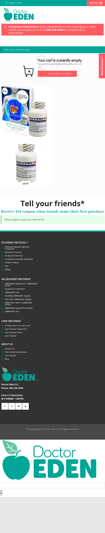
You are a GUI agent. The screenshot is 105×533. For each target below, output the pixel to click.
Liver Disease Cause (13, 332)
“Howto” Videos (12, 263)
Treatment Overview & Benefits (19, 259)
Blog (7, 359)
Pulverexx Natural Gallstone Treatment (17, 248)
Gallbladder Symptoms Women (19, 308)
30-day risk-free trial (13, 256)
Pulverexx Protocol (13, 252)
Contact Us (10, 349)
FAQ (7, 266)
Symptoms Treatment (15, 289)
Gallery (8, 269)
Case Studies (10, 356)
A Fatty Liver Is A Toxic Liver (17, 326)
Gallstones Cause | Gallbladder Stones (18, 304)
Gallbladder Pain (12, 292)
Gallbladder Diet (12, 311)
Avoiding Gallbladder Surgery (17, 296)
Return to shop (60, 73)
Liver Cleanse (10, 336)
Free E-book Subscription (16, 352)
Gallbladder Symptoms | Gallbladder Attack (21, 285)
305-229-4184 (54, 30)
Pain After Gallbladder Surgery (18, 299)
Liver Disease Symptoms (16, 329)
